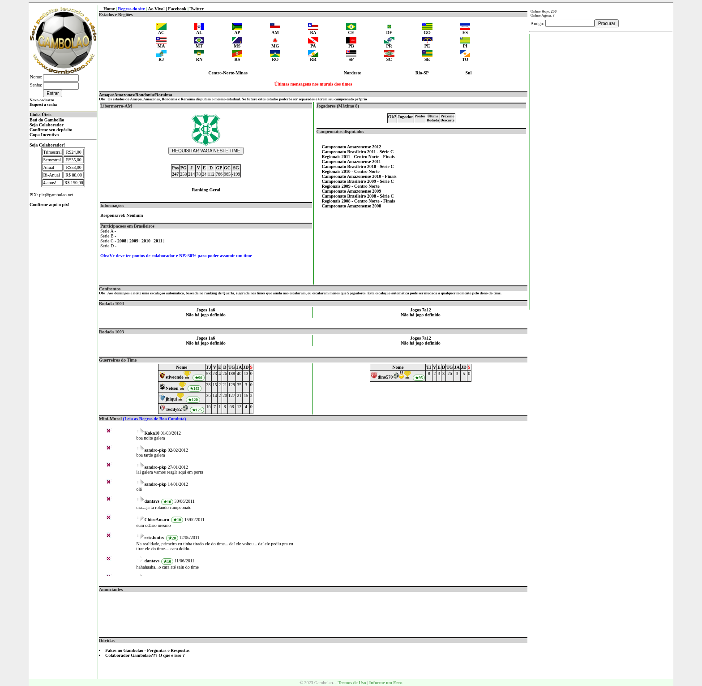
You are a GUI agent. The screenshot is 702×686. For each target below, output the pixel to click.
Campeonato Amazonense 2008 (351, 205)
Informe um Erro (385, 682)
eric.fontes (154, 537)
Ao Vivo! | (158, 8)
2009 (134, 240)
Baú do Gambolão (47, 119)
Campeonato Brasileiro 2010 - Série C (358, 166)
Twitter (196, 8)
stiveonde (175, 377)
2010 (146, 240)
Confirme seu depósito (51, 129)
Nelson (172, 388)
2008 (122, 240)
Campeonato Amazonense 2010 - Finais (359, 176)
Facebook (177, 8)
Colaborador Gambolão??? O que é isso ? (145, 655)
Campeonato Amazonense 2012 (351, 146)
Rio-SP (422, 72)
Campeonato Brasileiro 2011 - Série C (358, 151)
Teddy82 (174, 409)
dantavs (152, 501)
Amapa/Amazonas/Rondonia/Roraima (135, 94)
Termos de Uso (352, 682)
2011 (158, 240)
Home (109, 8)
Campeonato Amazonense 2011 (351, 161)
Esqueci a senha (43, 104)
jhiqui (171, 399)
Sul (469, 72)
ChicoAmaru (157, 519)
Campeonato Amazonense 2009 (351, 191)
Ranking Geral (206, 189)
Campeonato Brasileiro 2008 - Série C (358, 196)
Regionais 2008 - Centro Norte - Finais (358, 200)
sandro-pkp (156, 450)
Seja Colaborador (47, 124)
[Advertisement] (313, 612)
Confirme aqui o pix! (49, 204)
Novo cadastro (42, 100)
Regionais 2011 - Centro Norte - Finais (358, 156)
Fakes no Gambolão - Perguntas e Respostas (147, 650)
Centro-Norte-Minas (228, 72)
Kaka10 (152, 433)
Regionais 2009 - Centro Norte (351, 186)
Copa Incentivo (44, 134)
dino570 (385, 377)
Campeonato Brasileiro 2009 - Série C (358, 181)
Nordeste (352, 72)
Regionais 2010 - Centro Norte (351, 171)
